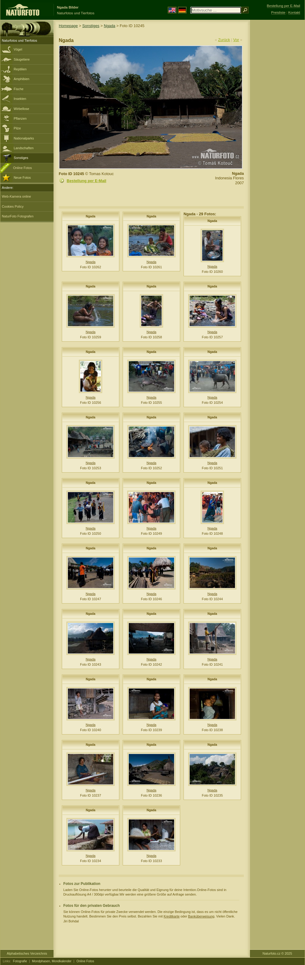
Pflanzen (20, 118)
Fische (18, 89)
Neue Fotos (22, 177)
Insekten (20, 98)
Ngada (109, 25)
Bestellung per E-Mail (86, 180)
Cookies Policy (12, 206)
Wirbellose (21, 109)
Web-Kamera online (16, 196)
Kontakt (294, 12)
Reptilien (20, 69)
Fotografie (20, 961)
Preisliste (278, 12)
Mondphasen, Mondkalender (52, 961)
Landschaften (23, 148)
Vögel (18, 49)
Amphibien (21, 79)
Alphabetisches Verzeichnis (27, 953)
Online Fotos (22, 168)
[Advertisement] (277, 117)
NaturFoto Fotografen (17, 216)
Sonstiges (21, 158)
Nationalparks (24, 138)
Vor (236, 39)
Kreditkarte (171, 916)
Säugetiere (22, 59)
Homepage (68, 25)
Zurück (224, 39)
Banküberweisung (201, 916)
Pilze (17, 128)
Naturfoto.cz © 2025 (277, 953)
